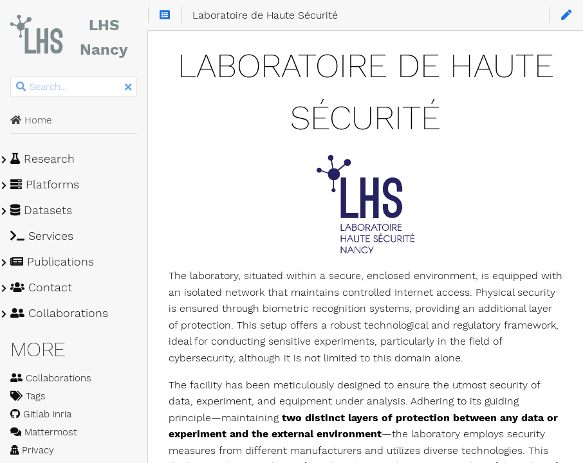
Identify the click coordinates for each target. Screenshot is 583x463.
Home (30, 120)
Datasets (41, 210)
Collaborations (59, 313)
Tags (28, 396)
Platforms (44, 184)
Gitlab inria (40, 414)
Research (42, 158)
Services (41, 236)
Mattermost (43, 432)
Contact (41, 287)
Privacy (32, 450)
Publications (52, 261)
